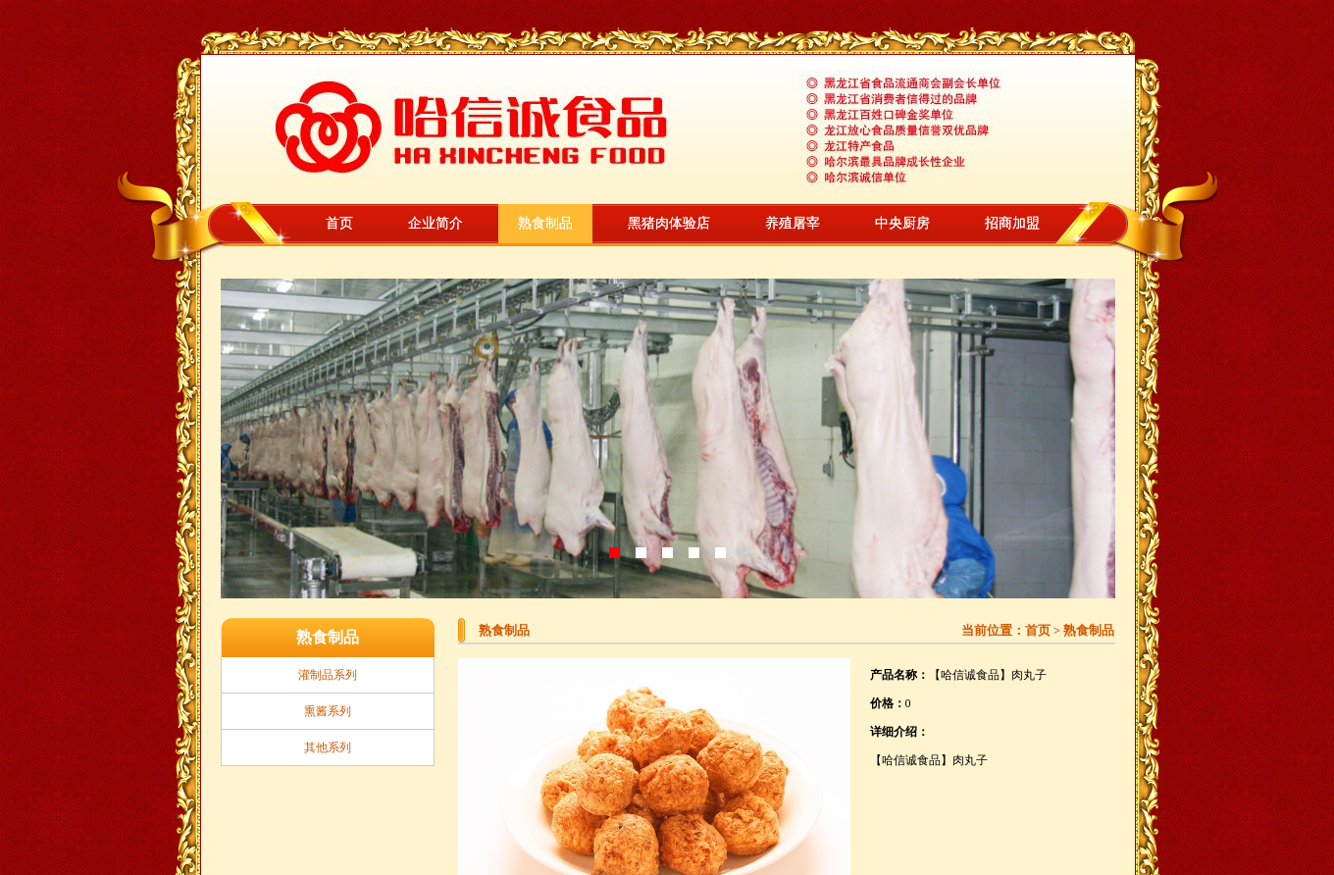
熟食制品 (545, 223)
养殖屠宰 (792, 223)
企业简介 (435, 223)
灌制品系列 (327, 675)
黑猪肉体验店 (669, 223)
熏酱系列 (327, 711)
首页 (339, 223)
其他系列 (327, 747)
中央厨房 (902, 223)
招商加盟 (1012, 223)
